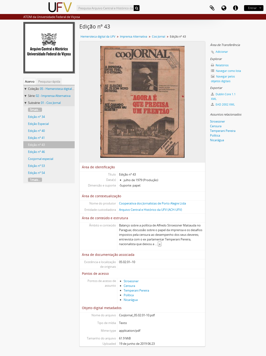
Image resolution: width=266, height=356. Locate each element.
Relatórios (220, 65)
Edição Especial (38, 124)
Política (129, 295)
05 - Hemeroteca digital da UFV (61, 89)
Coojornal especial (40, 159)
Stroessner (131, 281)
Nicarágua (131, 300)
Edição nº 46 (36, 152)
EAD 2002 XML (223, 104)
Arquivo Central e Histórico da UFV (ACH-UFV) (150, 210)
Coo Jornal (158, 37)
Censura (129, 286)
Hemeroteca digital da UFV (97, 37)
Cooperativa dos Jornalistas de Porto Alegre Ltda (152, 203)
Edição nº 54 (36, 173)
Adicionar (222, 52)
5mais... (35, 110)
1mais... (35, 180)
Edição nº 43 (36, 145)
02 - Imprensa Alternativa (53, 96)
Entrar (252, 8)
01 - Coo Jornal (51, 103)
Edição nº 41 (36, 138)
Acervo (30, 81)
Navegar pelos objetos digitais (223, 78)
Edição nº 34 (36, 117)
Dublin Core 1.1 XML (223, 96)
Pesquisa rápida (49, 81)
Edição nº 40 (36, 131)
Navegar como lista (226, 71)
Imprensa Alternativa (133, 37)
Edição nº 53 (36, 166)
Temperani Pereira (136, 290)
